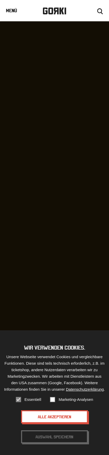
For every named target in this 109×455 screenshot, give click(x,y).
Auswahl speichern (54, 436)
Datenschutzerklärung (85, 389)
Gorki (54, 11)
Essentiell (32, 399)
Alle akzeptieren (54, 416)
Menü (11, 10)
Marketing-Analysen (76, 399)
